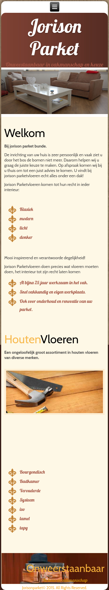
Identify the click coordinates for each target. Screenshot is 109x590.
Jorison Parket (54, 37)
